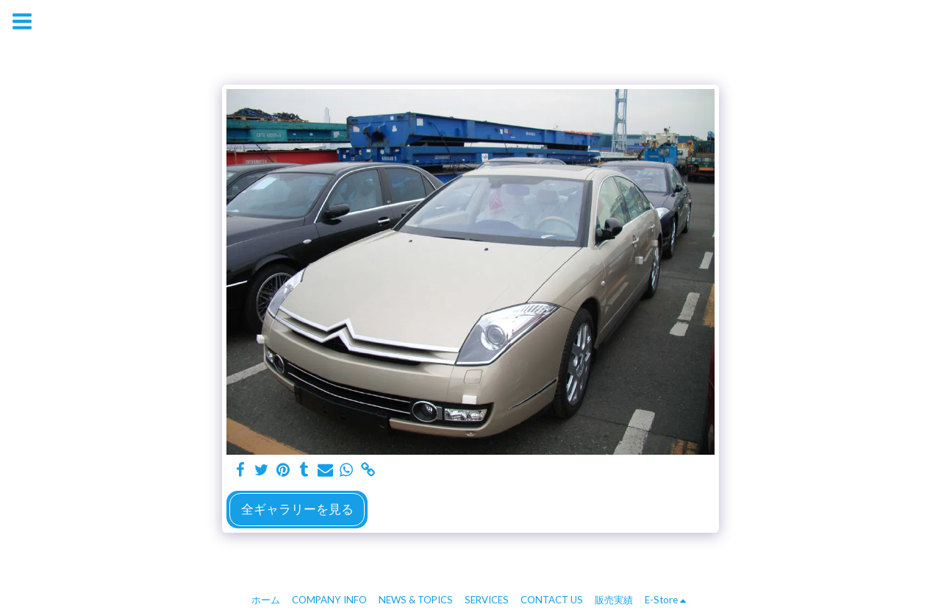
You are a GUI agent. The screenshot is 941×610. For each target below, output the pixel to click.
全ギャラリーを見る (297, 509)
